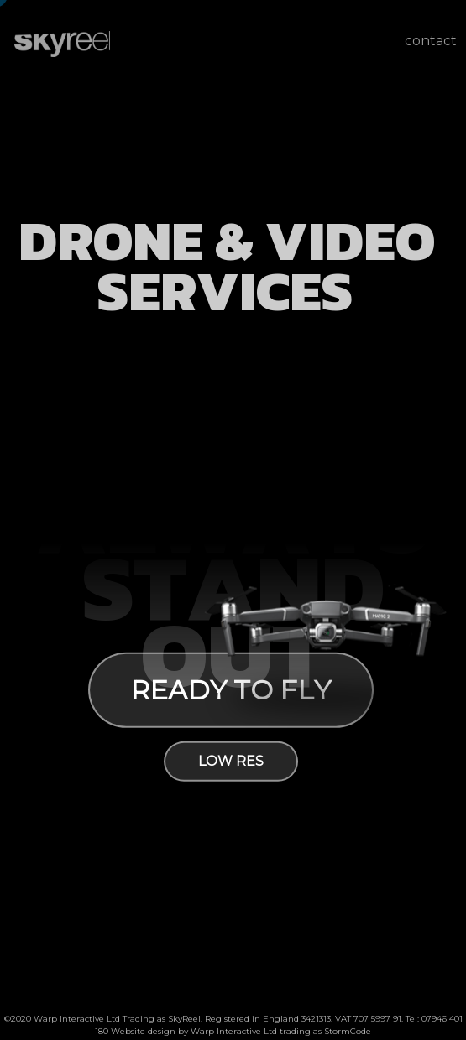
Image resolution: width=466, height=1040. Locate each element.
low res (230, 761)
